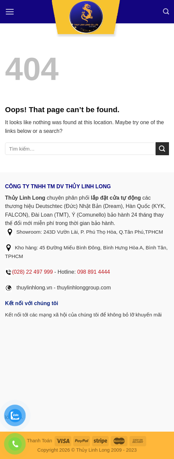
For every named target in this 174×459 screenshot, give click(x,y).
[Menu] (10, 12)
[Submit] (162, 148)
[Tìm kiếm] (166, 12)
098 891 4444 (93, 272)
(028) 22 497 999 (32, 272)
